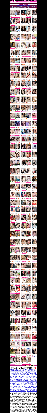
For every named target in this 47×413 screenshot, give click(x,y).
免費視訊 (14, 23)
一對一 (25, 94)
